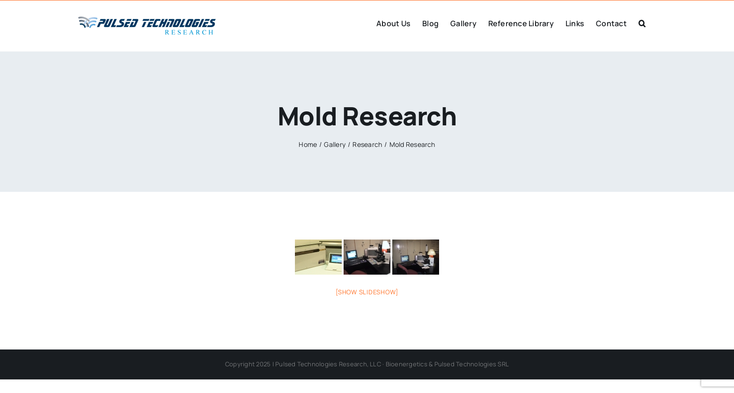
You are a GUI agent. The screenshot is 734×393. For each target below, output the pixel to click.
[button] (642, 22)
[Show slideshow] (367, 292)
